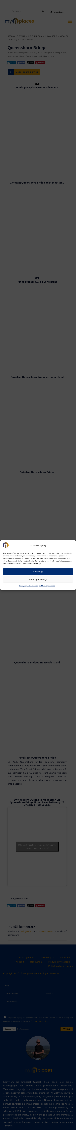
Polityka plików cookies (28, 586)
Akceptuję (38, 571)
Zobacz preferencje (38, 579)
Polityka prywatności (47, 586)
